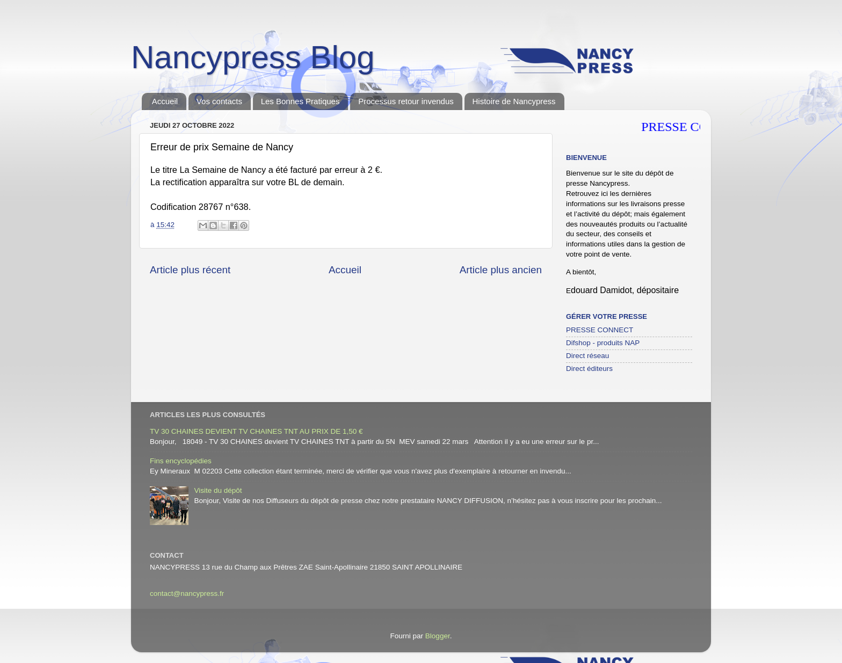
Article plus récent (190, 269)
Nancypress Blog (253, 57)
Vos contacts (219, 101)
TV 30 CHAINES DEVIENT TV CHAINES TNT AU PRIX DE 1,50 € (256, 431)
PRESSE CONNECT (599, 330)
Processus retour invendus (406, 101)
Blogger (437, 636)
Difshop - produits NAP (603, 343)
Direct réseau (587, 356)
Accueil (165, 101)
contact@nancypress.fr (187, 593)
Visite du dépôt (218, 490)
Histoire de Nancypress (514, 101)
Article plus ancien (501, 269)
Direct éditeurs (589, 369)
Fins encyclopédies (181, 461)
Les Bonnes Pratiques (300, 101)
